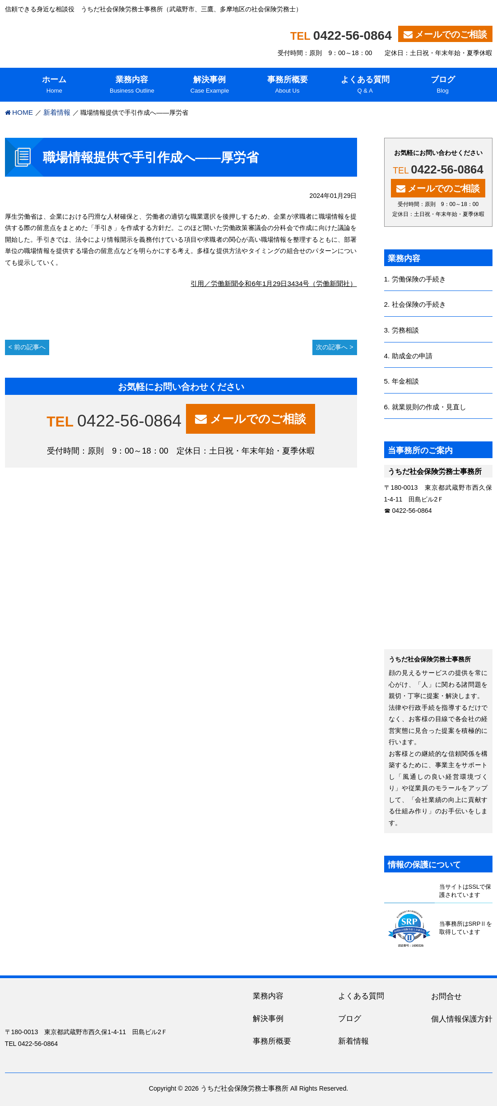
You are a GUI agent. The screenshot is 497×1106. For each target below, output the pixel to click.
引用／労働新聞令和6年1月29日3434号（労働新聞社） (273, 283)
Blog (443, 84)
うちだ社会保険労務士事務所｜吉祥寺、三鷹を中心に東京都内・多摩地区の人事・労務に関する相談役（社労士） (121, 36)
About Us (287, 84)
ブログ (349, 1018)
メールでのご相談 (451, 34)
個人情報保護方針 (461, 1019)
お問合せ (446, 996)
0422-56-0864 (352, 35)
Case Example (209, 84)
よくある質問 (361, 996)
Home (54, 84)
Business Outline (132, 84)
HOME (22, 112)
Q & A (365, 84)
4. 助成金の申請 (408, 356)
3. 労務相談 (401, 330)
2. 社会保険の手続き (415, 304)
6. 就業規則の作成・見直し (425, 407)
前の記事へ (30, 347)
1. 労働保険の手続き (415, 279)
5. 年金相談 (401, 381)
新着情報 (56, 112)
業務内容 (268, 996)
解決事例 (268, 1018)
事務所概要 (272, 1041)
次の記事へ (332, 347)
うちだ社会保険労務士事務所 (244, 1088)
